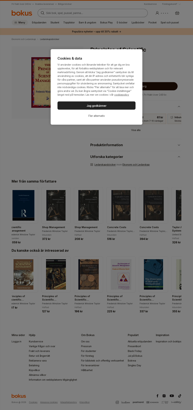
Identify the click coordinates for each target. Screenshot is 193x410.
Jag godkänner (97, 105)
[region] (96, 87)
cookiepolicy (121, 94)
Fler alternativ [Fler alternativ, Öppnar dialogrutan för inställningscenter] (96, 115)
